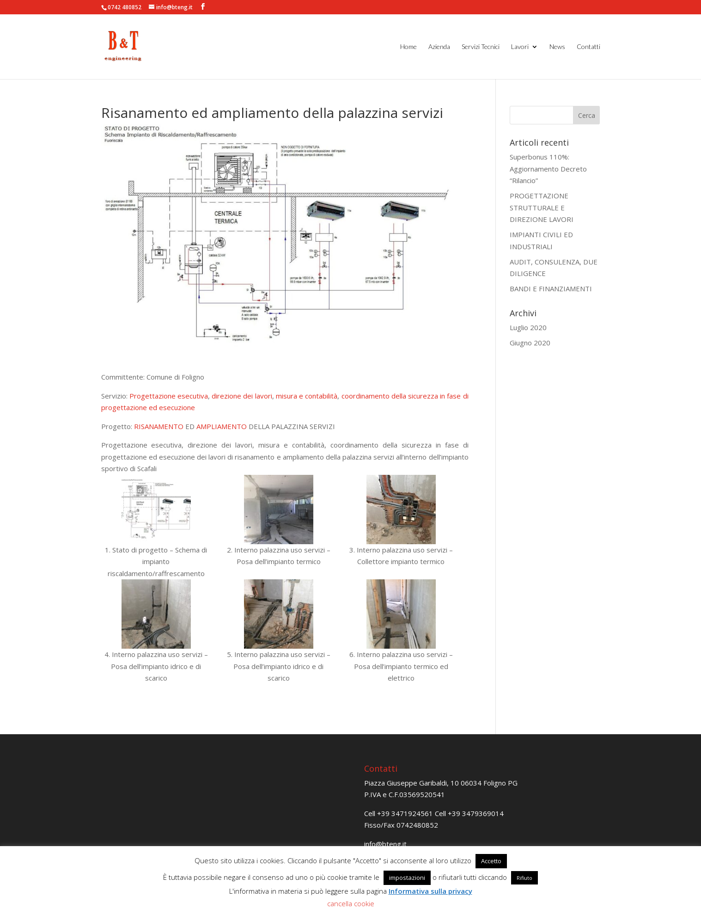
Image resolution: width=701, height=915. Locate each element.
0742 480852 (124, 7)
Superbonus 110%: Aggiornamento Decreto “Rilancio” (548, 168)
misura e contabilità (306, 395)
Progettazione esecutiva (168, 395)
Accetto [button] (491, 861)
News (557, 46)
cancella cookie (350, 903)
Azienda (439, 46)
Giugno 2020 (530, 342)
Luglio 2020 (528, 327)
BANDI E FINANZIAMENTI (551, 288)
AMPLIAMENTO (221, 426)
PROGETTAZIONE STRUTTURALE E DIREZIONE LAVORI (541, 207)
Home (408, 46)
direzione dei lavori (242, 395)
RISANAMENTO (158, 426)
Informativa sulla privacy (430, 891)
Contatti (588, 46)
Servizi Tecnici (481, 46)
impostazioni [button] (407, 877)
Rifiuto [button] (524, 877)
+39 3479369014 (476, 813)
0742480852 (417, 824)
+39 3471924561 (405, 813)
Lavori (520, 46)
